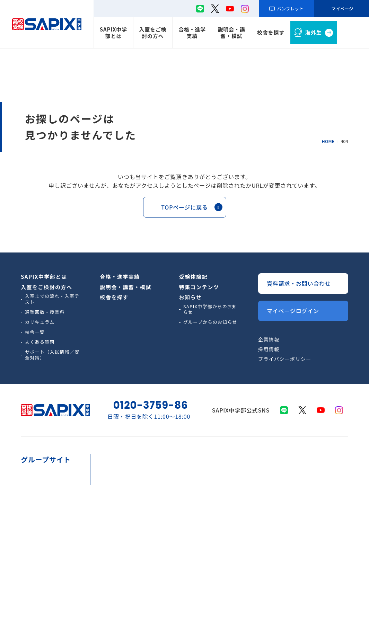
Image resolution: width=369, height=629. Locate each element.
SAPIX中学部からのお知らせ (210, 309)
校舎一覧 (35, 332)
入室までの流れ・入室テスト (52, 299)
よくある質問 (40, 341)
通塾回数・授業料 (44, 312)
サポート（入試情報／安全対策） (52, 354)
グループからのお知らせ (210, 322)
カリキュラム (40, 322)
